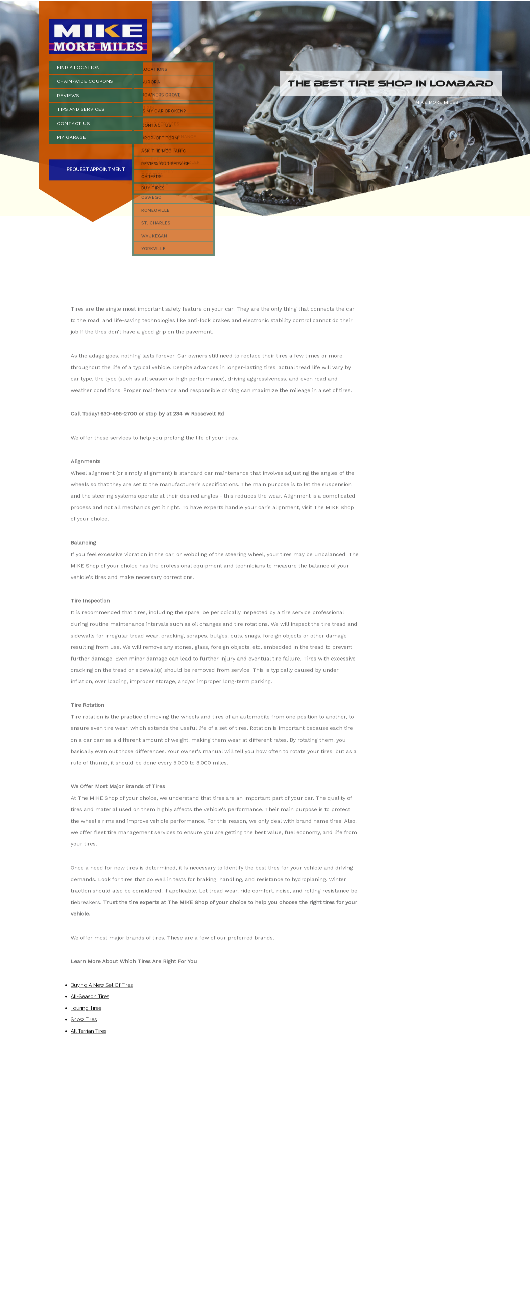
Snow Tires (84, 1022)
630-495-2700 (118, 416)
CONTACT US (73, 125)
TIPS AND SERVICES (80, 111)
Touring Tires (86, 1010)
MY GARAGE (71, 139)
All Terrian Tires (88, 1033)
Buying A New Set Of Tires (102, 987)
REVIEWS (68, 97)
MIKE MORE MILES (436, 104)
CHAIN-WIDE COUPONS (85, 83)
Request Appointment (96, 171)
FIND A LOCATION (78, 69)
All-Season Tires (90, 999)
